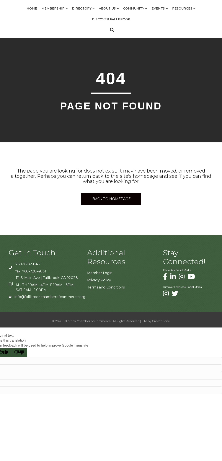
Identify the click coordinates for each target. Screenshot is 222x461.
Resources (88, 30)
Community (174, 14)
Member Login (100, 284)
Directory (68, 14)
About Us (94, 14)
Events (199, 14)
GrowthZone (161, 332)
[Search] (111, 41)
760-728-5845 (27, 275)
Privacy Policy (99, 291)
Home (18, 14)
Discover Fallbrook (125, 30)
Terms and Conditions (106, 298)
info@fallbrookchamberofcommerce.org (50, 308)
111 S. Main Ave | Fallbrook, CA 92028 (47, 289)
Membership (39, 14)
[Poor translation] (19, 363)
